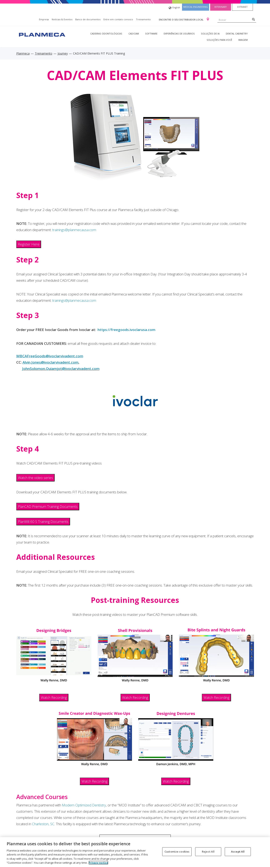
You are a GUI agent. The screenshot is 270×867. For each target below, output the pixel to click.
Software (151, 33)
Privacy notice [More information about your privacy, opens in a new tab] (98, 862)
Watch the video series (35, 477)
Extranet (242, 6)
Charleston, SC (43, 823)
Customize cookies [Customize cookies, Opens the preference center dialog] (177, 851)
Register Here (28, 244)
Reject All (208, 851)
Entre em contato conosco (118, 19)
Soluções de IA (210, 33)
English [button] (174, 8)
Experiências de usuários (179, 33)
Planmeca (23, 53)
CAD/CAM (133, 33)
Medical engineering (195, 6)
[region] (135, 852)
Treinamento (143, 19)
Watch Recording (54, 697)
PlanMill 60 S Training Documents (43, 521)
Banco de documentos (87, 19)
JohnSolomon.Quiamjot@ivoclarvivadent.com (60, 368)
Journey (63, 53)
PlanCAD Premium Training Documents (48, 506)
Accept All (238, 851)
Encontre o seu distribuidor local (181, 19)
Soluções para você (219, 39)
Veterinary (220, 6)
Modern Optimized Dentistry (84, 805)
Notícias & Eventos (62, 19)
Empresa (44, 19)
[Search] (253, 19)
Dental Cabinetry (237, 33)
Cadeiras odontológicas (106, 33)
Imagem (243, 39)
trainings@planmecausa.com (74, 229)
